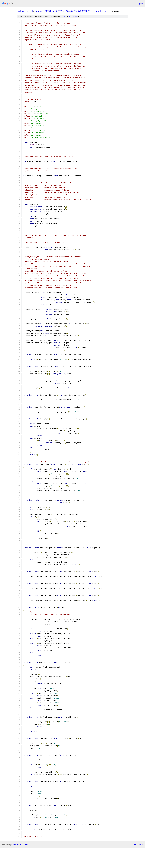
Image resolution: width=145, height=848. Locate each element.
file (63, 17)
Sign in (140, 3)
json (141, 844)
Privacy (19, 844)
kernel (30, 11)
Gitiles (13, 844)
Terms (26, 844)
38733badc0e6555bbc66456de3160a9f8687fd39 (68, 11)
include (98, 11)
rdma (106, 11)
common (39, 11)
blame (75, 17)
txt (135, 844)
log (69, 17)
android (21, 11)
